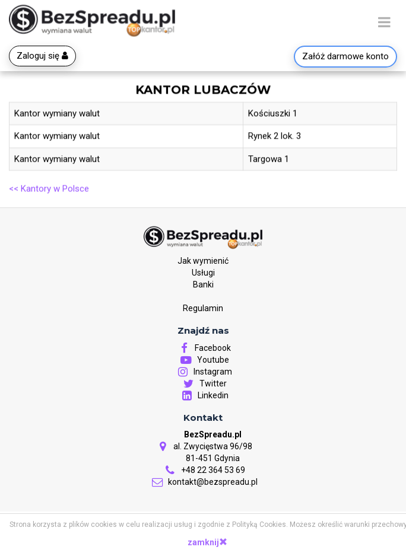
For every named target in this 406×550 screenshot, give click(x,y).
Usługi (203, 273)
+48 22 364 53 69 (203, 470)
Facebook (203, 348)
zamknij (207, 542)
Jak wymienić (203, 261)
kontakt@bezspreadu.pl (203, 482)
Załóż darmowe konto (345, 56)
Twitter (203, 384)
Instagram (203, 372)
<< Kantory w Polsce (49, 189)
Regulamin (203, 309)
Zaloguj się (42, 55)
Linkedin (203, 396)
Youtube (203, 360)
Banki (203, 285)
